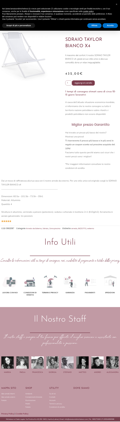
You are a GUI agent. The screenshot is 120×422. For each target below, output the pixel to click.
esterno (92, 229)
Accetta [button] (110, 25)
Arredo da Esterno (34, 229)
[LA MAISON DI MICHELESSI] (96, 401)
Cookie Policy (22, 414)
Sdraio (46, 229)
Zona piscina (55, 229)
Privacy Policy (7, 414)
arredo (75, 229)
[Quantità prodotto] (68, 83)
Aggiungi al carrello (84, 83)
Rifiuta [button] (94, 25)
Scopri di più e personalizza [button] (18, 25)
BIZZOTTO (83, 229)
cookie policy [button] (88, 11)
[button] (116, 4)
